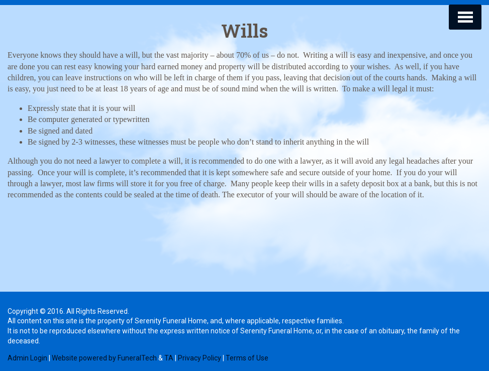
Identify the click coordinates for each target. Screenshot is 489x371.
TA (168, 358)
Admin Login (27, 358)
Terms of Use (247, 358)
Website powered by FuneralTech (104, 358)
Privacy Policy (199, 358)
